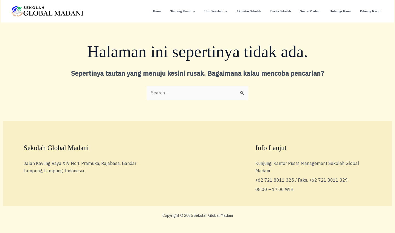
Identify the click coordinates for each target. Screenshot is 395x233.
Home (176, 11)
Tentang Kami (199, 11)
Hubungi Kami (343, 11)
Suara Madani (317, 11)
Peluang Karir (371, 11)
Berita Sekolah (289, 11)
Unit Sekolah (229, 11)
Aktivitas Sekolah (260, 11)
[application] (209, 11)
